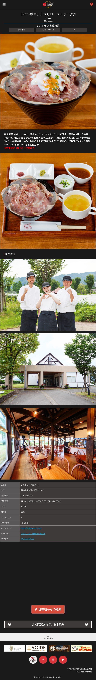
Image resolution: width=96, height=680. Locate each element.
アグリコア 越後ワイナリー (33, 534)
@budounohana (27, 539)
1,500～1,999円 (48, 30)
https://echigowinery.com (31, 528)
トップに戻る (48, 636)
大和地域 (21, 30)
